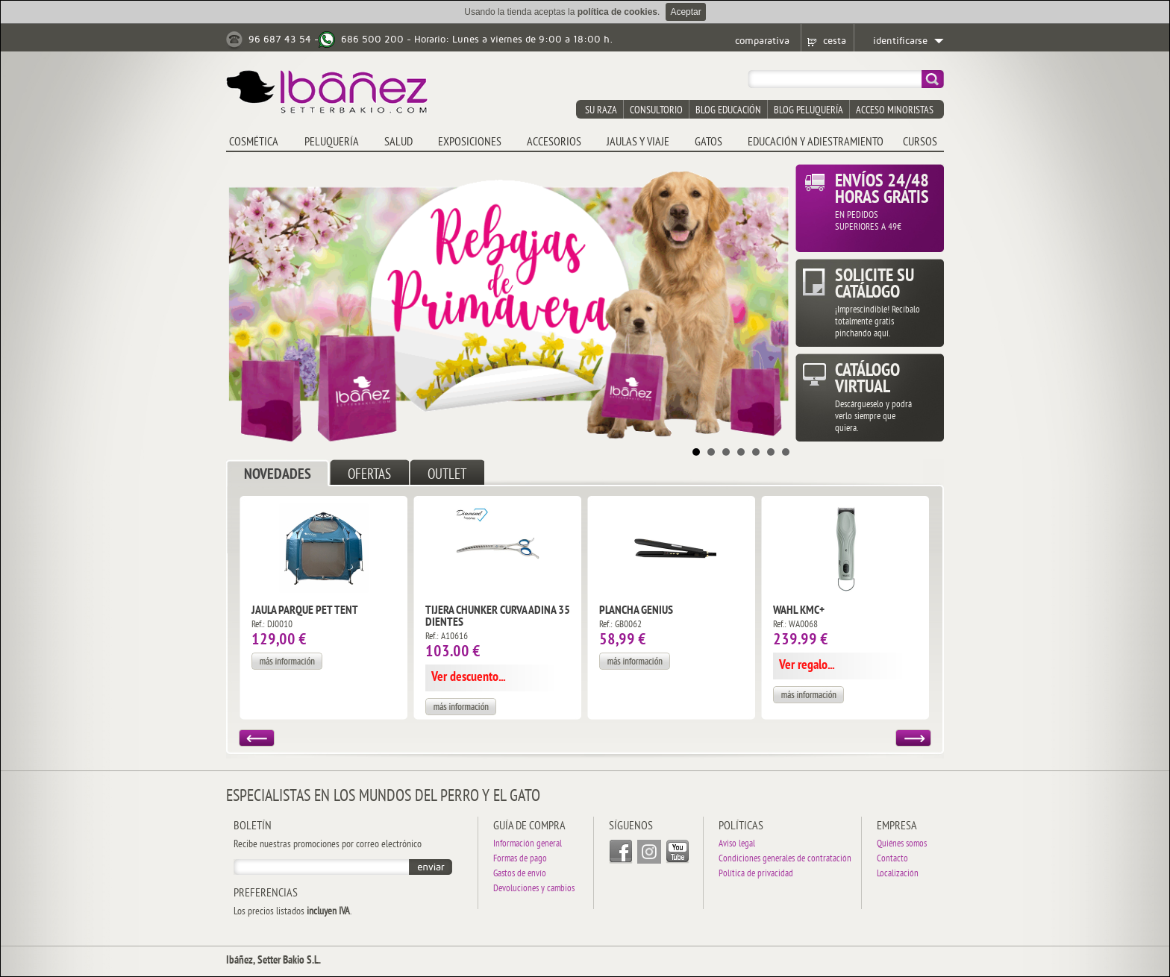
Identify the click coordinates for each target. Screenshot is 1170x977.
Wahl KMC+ (799, 610)
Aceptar (685, 12)
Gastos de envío (519, 874)
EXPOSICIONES (469, 142)
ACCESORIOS (554, 142)
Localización (898, 874)
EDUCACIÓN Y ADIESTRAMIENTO (815, 142)
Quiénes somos (902, 844)
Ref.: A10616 (446, 637)
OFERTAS (369, 475)
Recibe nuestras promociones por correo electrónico (328, 845)
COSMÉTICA (253, 142)
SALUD (398, 142)
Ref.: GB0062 (620, 625)
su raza (601, 110)
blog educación (728, 110)
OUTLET (447, 475)
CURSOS (920, 142)
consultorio (656, 110)
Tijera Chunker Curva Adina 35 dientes (497, 616)
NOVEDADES (277, 475)
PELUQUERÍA (331, 142)
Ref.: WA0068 (795, 625)
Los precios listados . (292, 912)
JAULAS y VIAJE (638, 142)
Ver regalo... (806, 665)
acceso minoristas (894, 110)
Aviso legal (737, 844)
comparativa (762, 41)
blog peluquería (808, 110)
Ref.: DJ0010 (271, 625)
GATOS (708, 142)
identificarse (900, 41)
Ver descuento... (468, 677)
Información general (527, 844)
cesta (834, 41)
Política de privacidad (756, 874)
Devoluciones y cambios (534, 889)
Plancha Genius (636, 610)
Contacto (892, 859)
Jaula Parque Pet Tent (304, 610)
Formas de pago (520, 859)
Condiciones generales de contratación (785, 859)
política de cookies (617, 12)
